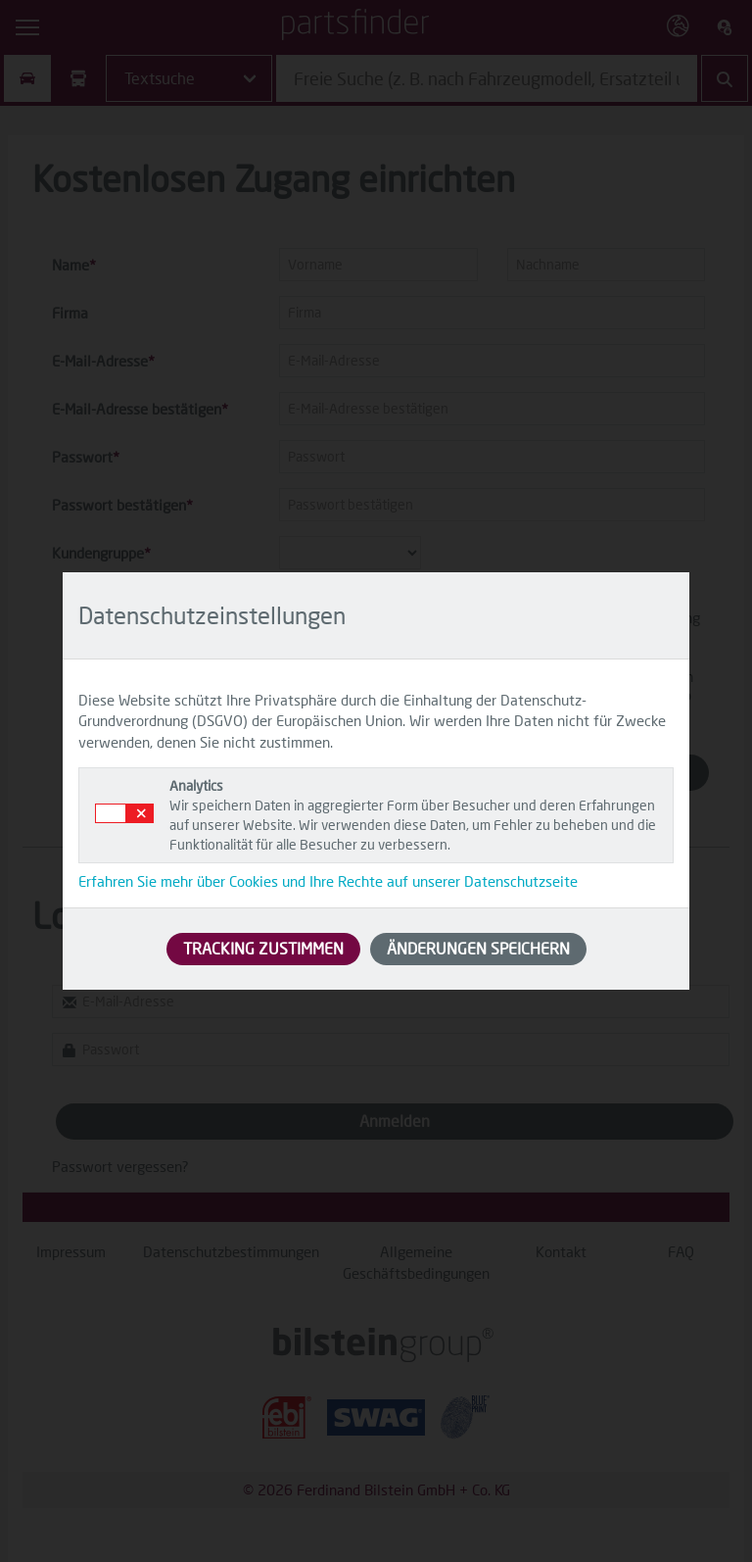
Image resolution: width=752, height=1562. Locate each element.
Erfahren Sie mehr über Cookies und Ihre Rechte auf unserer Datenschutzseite (328, 881)
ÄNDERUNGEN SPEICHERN (478, 948)
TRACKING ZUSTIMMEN (263, 948)
